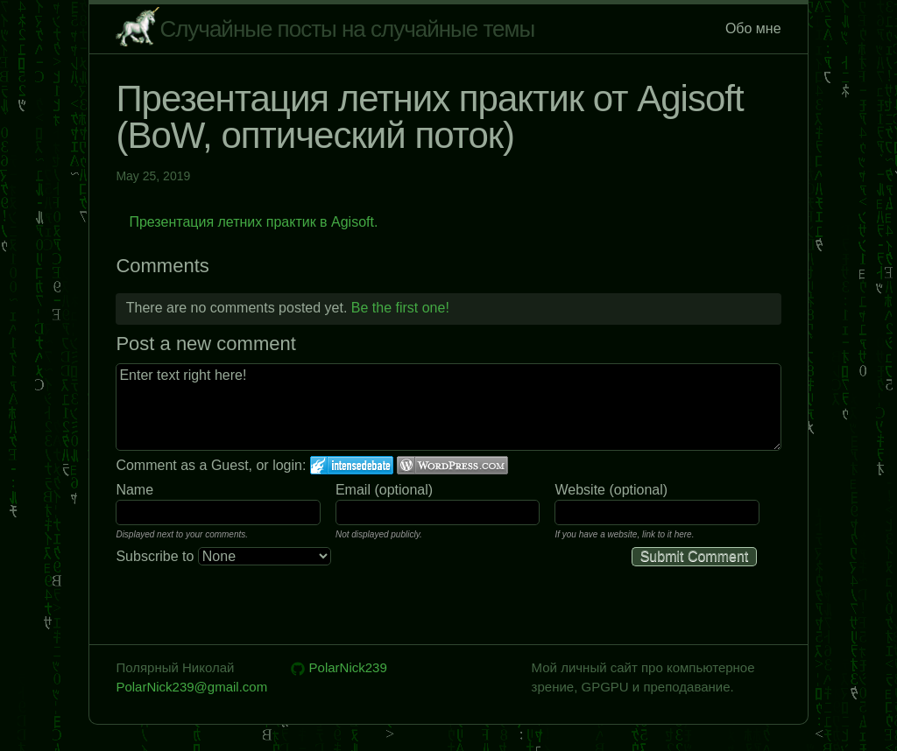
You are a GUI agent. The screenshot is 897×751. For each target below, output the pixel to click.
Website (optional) (610, 489)
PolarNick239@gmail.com (191, 686)
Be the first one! (400, 307)
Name (134, 489)
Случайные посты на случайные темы (346, 29)
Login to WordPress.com (452, 465)
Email (353, 489)
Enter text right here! (448, 407)
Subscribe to (223, 556)
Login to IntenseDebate (351, 465)
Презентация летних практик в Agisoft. (253, 221)
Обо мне (753, 28)
